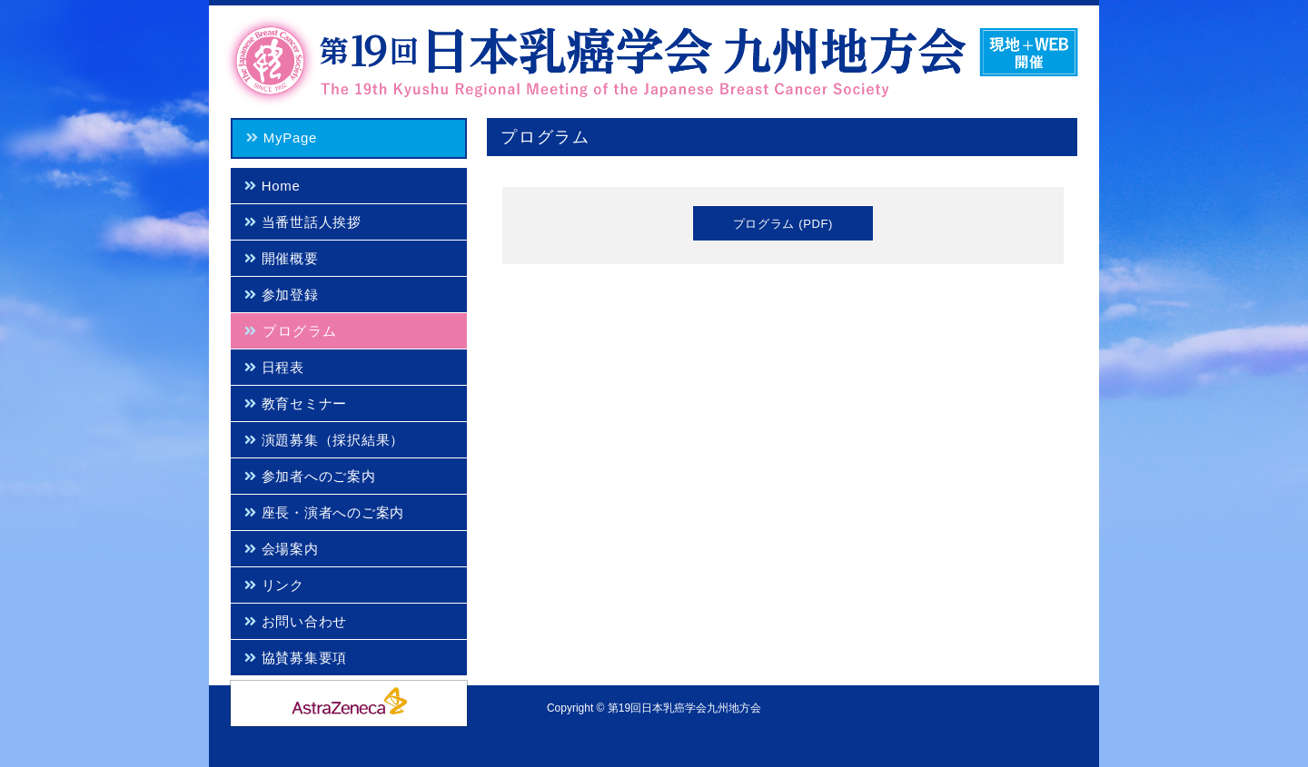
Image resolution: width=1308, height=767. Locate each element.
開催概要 (278, 258)
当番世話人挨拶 (300, 222)
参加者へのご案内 (307, 476)
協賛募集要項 (293, 657)
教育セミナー (293, 403)
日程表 (271, 367)
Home (269, 185)
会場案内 (278, 548)
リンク (271, 585)
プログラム (288, 331)
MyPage (279, 137)
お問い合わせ (293, 621)
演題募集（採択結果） (321, 439)
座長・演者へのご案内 (321, 512)
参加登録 (278, 294)
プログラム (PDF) (783, 224)
